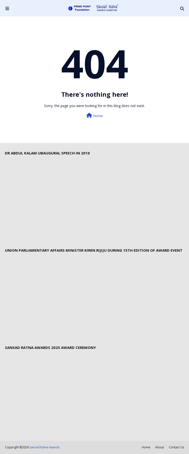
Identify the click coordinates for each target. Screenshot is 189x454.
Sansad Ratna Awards (45, 447)
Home (94, 115)
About (159, 447)
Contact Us (176, 447)
